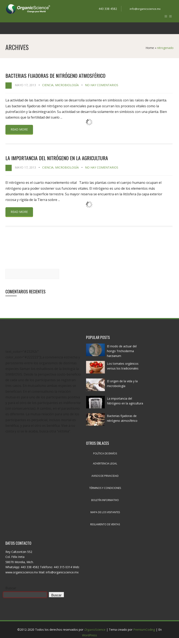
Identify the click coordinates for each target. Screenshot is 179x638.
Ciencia (47, 85)
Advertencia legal (105, 463)
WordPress (89, 635)
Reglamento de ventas (105, 524)
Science (94, 630)
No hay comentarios (101, 85)
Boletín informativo (105, 500)
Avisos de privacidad (105, 476)
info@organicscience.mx (145, 9)
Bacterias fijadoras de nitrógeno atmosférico (55, 75)
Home (150, 48)
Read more (19, 129)
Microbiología (67, 85)
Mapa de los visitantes (105, 512)
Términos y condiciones (105, 488)
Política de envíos (105, 453)
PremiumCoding (144, 630)
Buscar (10, 588)
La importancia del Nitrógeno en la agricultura (56, 158)
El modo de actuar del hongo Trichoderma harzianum (122, 351)
